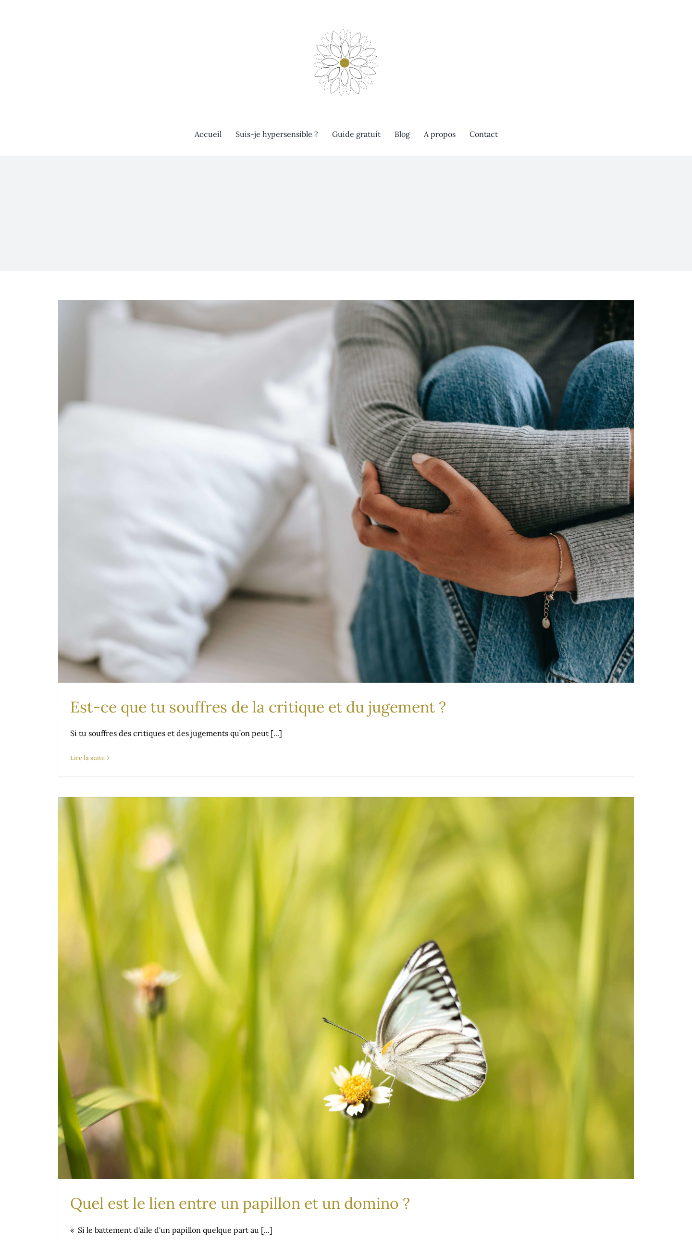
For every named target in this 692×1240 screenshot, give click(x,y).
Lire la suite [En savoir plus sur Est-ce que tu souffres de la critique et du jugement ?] (87, 758)
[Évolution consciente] (346, 28)
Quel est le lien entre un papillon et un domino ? (240, 1203)
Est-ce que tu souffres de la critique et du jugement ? (258, 707)
